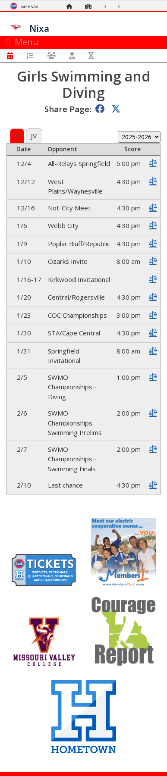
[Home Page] (71, 6)
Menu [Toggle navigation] (22, 42)
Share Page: (67, 108)
